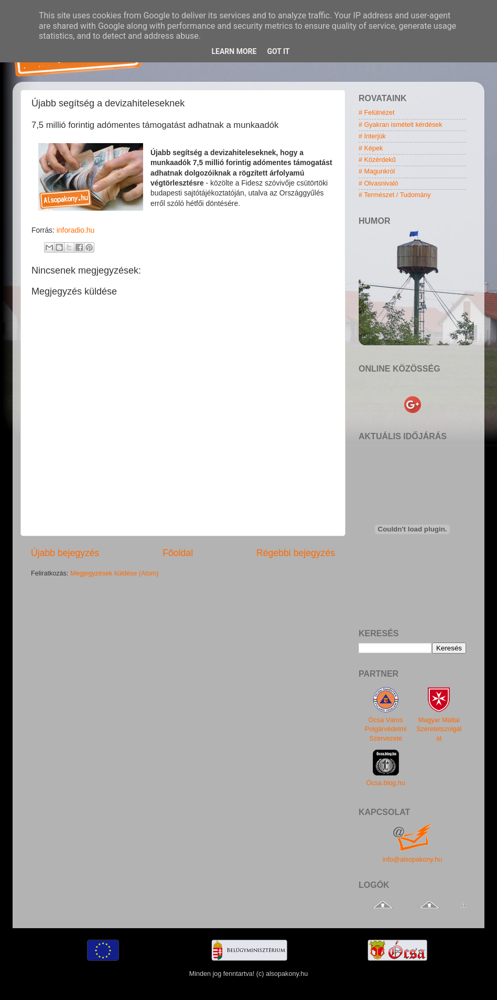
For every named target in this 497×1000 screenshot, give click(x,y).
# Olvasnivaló (378, 183)
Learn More (233, 51)
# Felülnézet (377, 112)
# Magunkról (377, 171)
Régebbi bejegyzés (295, 553)
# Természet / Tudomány (395, 195)
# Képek (371, 148)
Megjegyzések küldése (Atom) (114, 573)
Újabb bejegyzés (65, 553)
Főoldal (178, 553)
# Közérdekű (377, 160)
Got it (278, 51)
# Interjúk (372, 136)
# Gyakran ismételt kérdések (400, 124)
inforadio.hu (75, 230)
